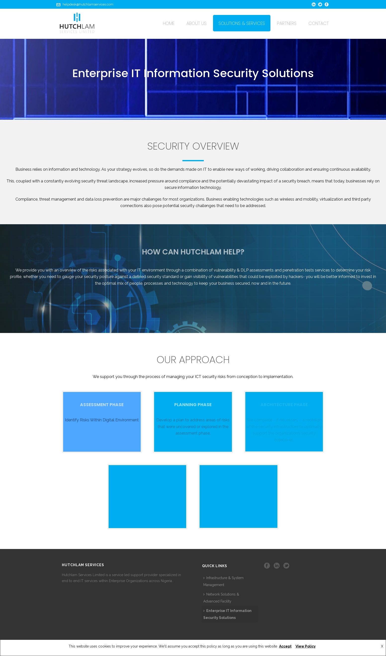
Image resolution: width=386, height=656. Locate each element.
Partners (287, 23)
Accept (285, 646)
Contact (318, 23)
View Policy (306, 646)
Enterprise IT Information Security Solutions (227, 614)
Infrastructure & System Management (223, 581)
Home (168, 23)
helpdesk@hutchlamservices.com (88, 4)
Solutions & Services (241, 23)
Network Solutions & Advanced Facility (221, 597)
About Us (196, 23)
